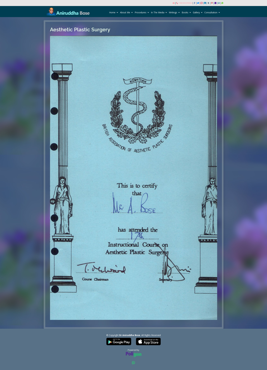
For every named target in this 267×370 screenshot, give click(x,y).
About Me (125, 12)
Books (185, 12)
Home (112, 12)
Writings (173, 12)
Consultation (210, 12)
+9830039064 (185, 2)
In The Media (157, 12)
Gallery (196, 12)
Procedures (140, 12)
